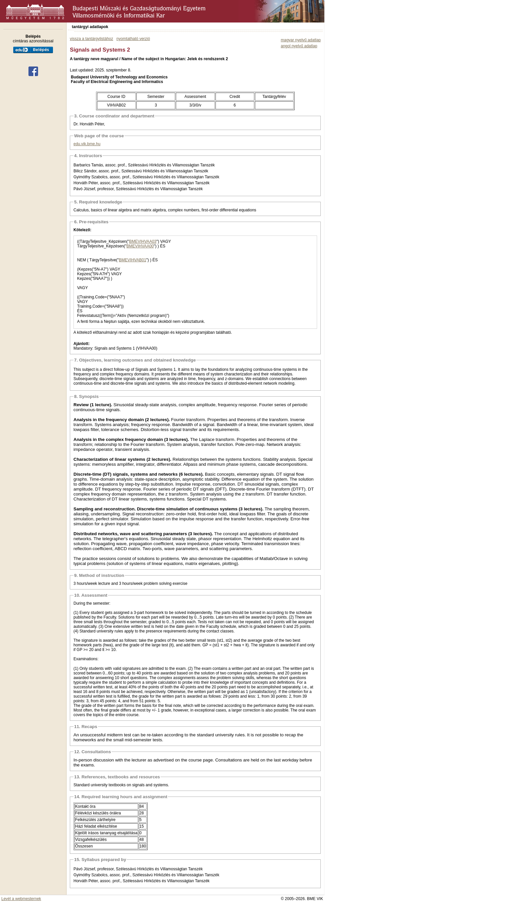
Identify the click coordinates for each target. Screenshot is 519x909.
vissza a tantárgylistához (91, 38)
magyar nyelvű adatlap (301, 40)
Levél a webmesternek (21, 898)
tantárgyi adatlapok (90, 26)
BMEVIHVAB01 (132, 260)
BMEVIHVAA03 (142, 241)
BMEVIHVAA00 (140, 246)
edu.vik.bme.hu (86, 144)
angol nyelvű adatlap (299, 46)
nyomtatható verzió (133, 38)
